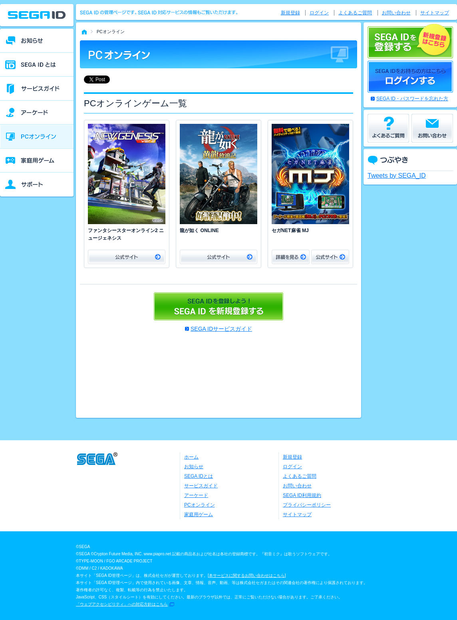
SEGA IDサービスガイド (221, 329)
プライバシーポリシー (307, 505)
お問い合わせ (396, 13)
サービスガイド (201, 486)
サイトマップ (434, 13)
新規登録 (290, 13)
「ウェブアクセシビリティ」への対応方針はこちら (122, 604)
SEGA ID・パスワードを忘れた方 (412, 98)
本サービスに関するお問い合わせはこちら (247, 575)
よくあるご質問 (355, 13)
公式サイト (126, 257)
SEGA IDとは (198, 476)
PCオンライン (199, 505)
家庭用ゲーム (198, 514)
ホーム (191, 457)
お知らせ (193, 466)
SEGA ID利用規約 (302, 495)
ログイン (319, 13)
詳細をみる (291, 257)
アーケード (196, 495)
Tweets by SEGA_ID (397, 175)
